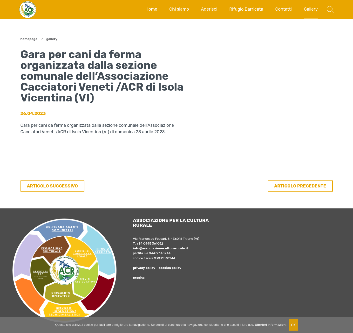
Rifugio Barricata (246, 9)
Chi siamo (179, 9)
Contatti (283, 9)
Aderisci (209, 9)
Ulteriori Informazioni (270, 324)
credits (138, 278)
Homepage (28, 39)
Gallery (311, 9)
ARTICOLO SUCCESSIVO (52, 186)
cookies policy (169, 268)
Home (151, 9)
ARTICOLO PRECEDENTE (300, 186)
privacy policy (144, 268)
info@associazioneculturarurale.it (160, 248)
